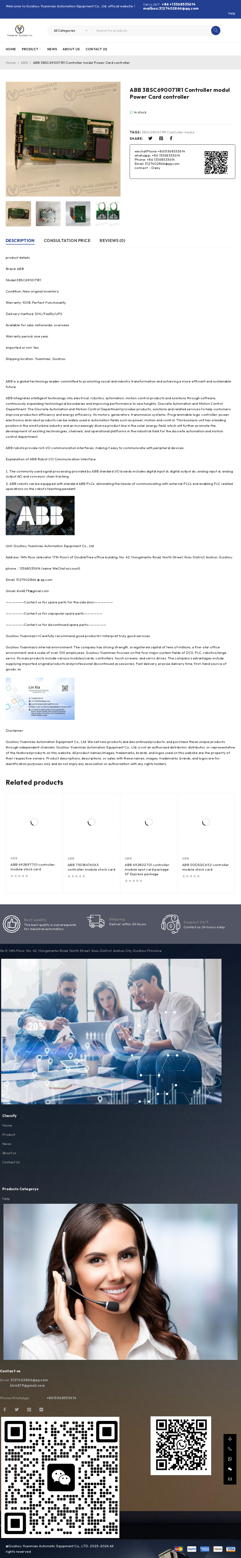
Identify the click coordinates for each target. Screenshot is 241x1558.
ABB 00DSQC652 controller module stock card (205, 867)
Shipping (117, 919)
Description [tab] (20, 240)
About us (9, 1153)
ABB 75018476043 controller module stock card (91, 867)
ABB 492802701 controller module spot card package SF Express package (147, 869)
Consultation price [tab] (67, 240)
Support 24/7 (196, 922)
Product (8, 1134)
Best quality (35, 919)
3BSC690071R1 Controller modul (168, 132)
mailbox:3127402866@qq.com (171, 8)
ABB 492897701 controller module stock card (33, 866)
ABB (24, 62)
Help (231, 13)
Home (11, 62)
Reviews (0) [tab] (112, 240)
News (6, 1144)
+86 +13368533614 (178, 4)
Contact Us (11, 1162)
